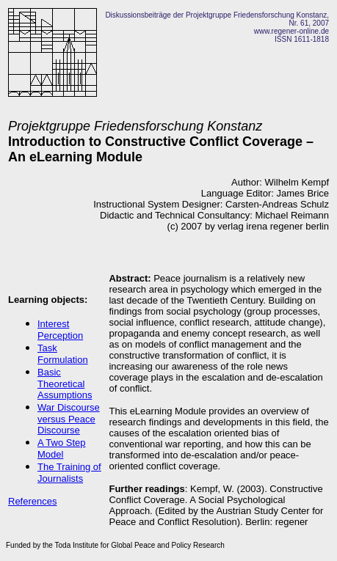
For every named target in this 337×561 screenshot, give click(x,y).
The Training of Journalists (69, 472)
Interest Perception (60, 329)
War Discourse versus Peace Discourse (68, 419)
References (32, 501)
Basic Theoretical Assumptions (64, 383)
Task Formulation (62, 353)
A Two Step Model (61, 448)
